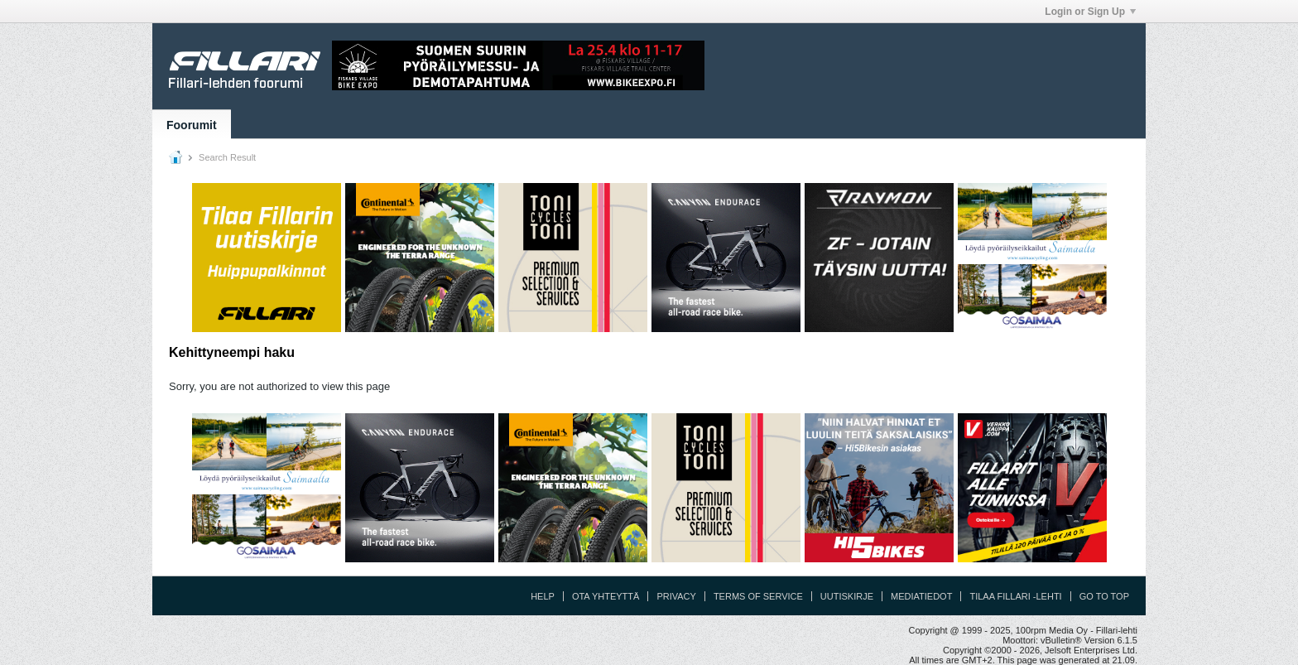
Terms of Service (758, 596)
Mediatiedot (921, 596)
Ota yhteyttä (606, 596)
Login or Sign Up (1090, 11)
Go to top (1104, 596)
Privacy (675, 596)
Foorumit (191, 125)
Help (543, 596)
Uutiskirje (846, 596)
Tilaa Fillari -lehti (1015, 596)
